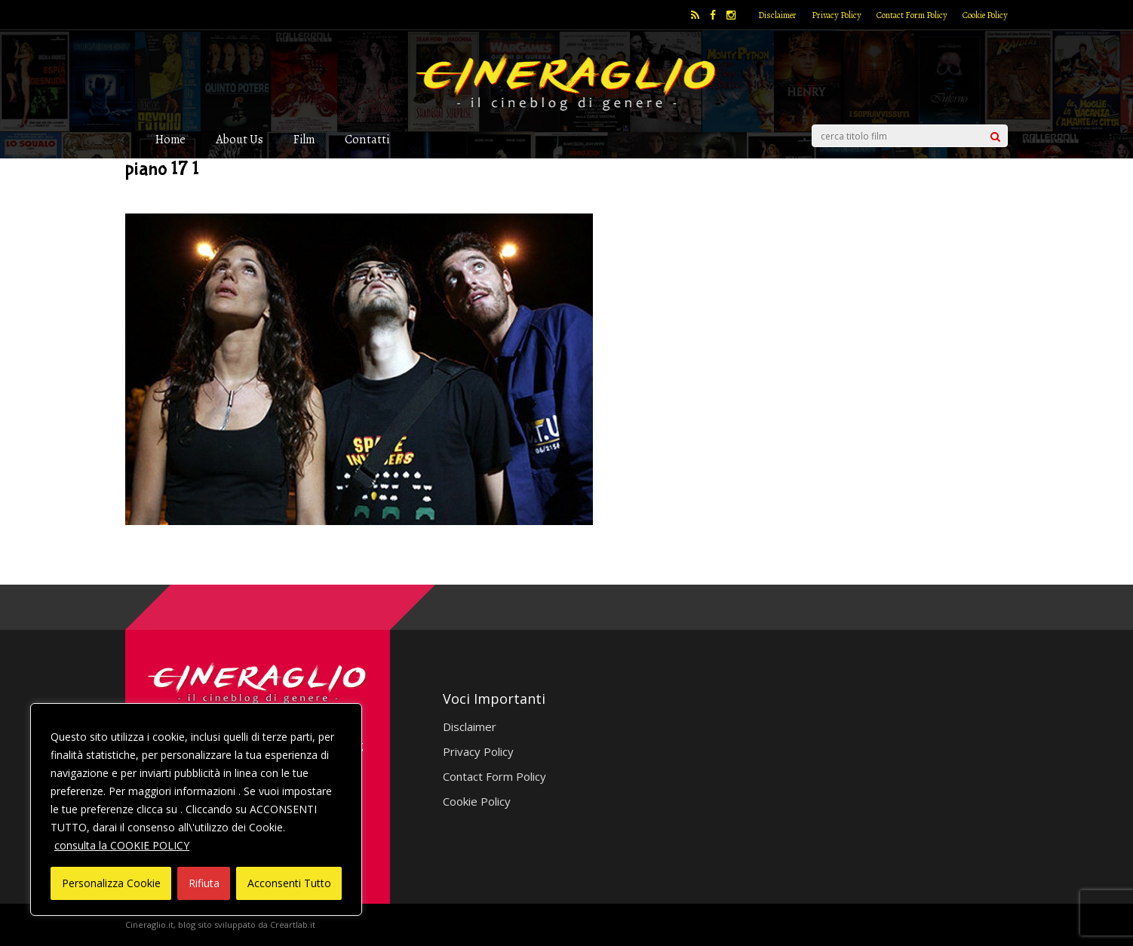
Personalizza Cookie (111, 883)
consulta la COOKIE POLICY (121, 845)
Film (304, 139)
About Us (239, 139)
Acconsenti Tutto (289, 883)
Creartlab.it (292, 924)
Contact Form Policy (912, 15)
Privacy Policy (836, 15)
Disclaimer (777, 15)
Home (170, 139)
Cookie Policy (985, 15)
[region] (196, 809)
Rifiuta (204, 883)
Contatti (367, 139)
